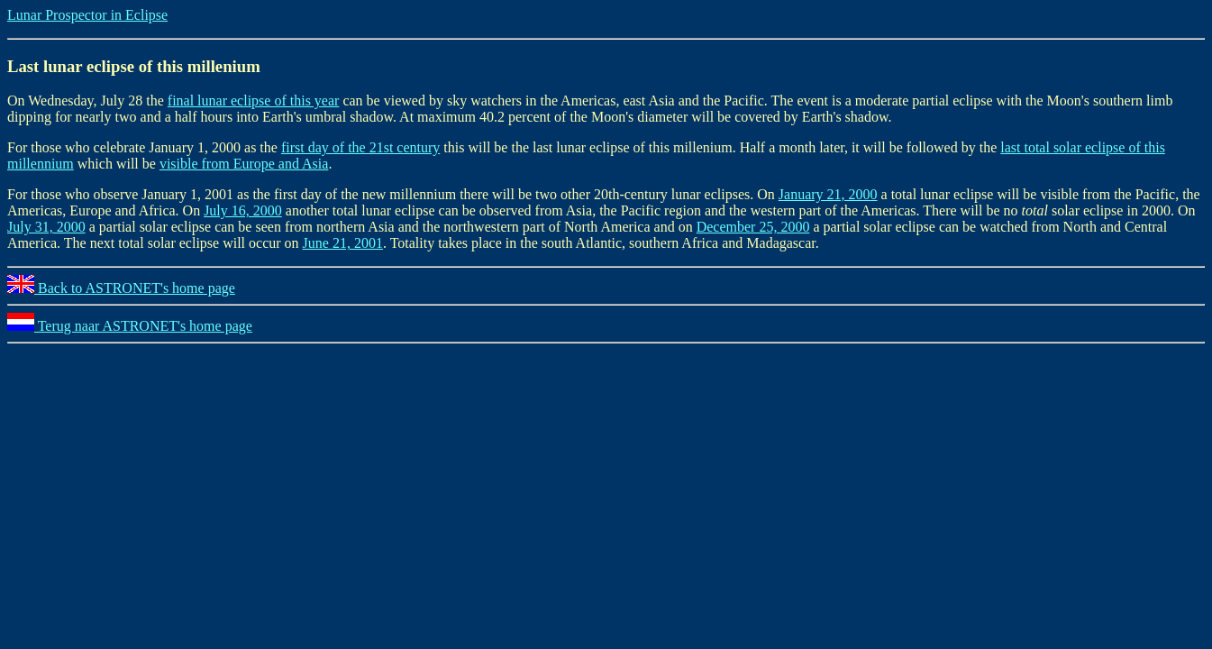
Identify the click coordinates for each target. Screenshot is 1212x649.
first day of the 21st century (360, 147)
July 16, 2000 (243, 210)
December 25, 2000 (753, 226)
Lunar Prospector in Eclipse (87, 15)
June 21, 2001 (343, 243)
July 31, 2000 (46, 226)
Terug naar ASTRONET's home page (129, 326)
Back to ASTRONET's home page (121, 288)
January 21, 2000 (828, 194)
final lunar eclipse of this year (254, 100)
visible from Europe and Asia (244, 163)
